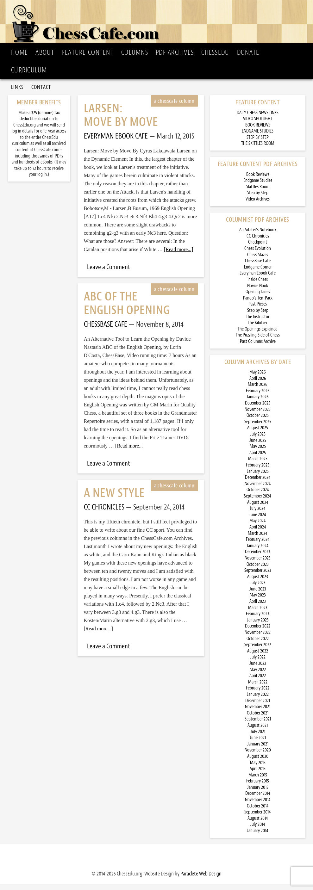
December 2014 (257, 800)
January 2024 (258, 552)
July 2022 (258, 663)
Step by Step (257, 199)
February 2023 (257, 620)
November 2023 (258, 564)
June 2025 (257, 446)
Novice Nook (257, 292)
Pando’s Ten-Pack (257, 304)
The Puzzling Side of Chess (258, 341)
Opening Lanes (258, 298)
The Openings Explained (258, 335)
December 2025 (257, 409)
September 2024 (257, 502)
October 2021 (257, 719)
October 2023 (258, 570)
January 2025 (258, 477)
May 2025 (258, 452)
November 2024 (258, 490)
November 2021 (257, 713)
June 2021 (258, 744)
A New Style (114, 499)
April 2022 (257, 682)
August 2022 (257, 657)
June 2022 (257, 669)
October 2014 (258, 812)
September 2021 (258, 725)
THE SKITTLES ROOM (257, 150)
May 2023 (258, 601)
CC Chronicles (258, 242)
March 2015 (257, 781)
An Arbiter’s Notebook (257, 236)
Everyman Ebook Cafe (258, 279)
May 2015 (258, 769)
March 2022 (257, 688)
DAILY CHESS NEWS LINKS (258, 119)
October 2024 (258, 496)
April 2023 (257, 607)
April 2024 (257, 533)
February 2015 (257, 787)
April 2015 (258, 775)
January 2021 (257, 750)
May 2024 (257, 527)
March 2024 (257, 539)
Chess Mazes (257, 261)
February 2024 (258, 545)
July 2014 (257, 831)
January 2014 (257, 837)
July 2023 (258, 589)
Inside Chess (257, 285)
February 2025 (257, 471)
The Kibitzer (257, 329)
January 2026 (258, 403)
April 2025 (257, 459)
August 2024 (257, 508)
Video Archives (258, 205)
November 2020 (258, 756)
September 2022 (257, 651)
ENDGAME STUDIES (257, 137)
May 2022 (258, 676)
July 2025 (258, 440)
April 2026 (257, 384)
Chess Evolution (257, 254)
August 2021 (257, 731)
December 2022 (257, 632)
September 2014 (257, 818)
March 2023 (257, 614)
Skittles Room (257, 193)
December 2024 (258, 483)
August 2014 (257, 824)
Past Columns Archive (258, 347)
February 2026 (258, 397)
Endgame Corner (258, 273)
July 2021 (257, 738)
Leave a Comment (108, 273)
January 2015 (257, 793)
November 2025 (258, 415)
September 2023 (257, 576)
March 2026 (257, 390)
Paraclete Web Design (201, 879)
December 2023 (257, 558)
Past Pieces (257, 310)
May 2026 (257, 378)
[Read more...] (178, 255)
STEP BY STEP (258, 143)
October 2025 (258, 421)
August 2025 (257, 434)
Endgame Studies (257, 186)
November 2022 (258, 638)
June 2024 (257, 521)
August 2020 (257, 762)
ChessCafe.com (158, 22)
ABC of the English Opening (127, 309)
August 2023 (257, 583)
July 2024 (258, 514)
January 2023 (258, 626)
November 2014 (258, 806)
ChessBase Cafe (258, 267)
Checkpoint (257, 248)
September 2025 (257, 428)
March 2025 (257, 465)
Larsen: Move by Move (121, 121)
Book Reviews (257, 180)
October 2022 (258, 645)
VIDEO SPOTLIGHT (257, 125)
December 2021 (257, 707)
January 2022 (258, 700)
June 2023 (257, 595)
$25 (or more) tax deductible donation (40, 122)
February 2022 (257, 694)
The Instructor (257, 323)
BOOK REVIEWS (257, 131)
